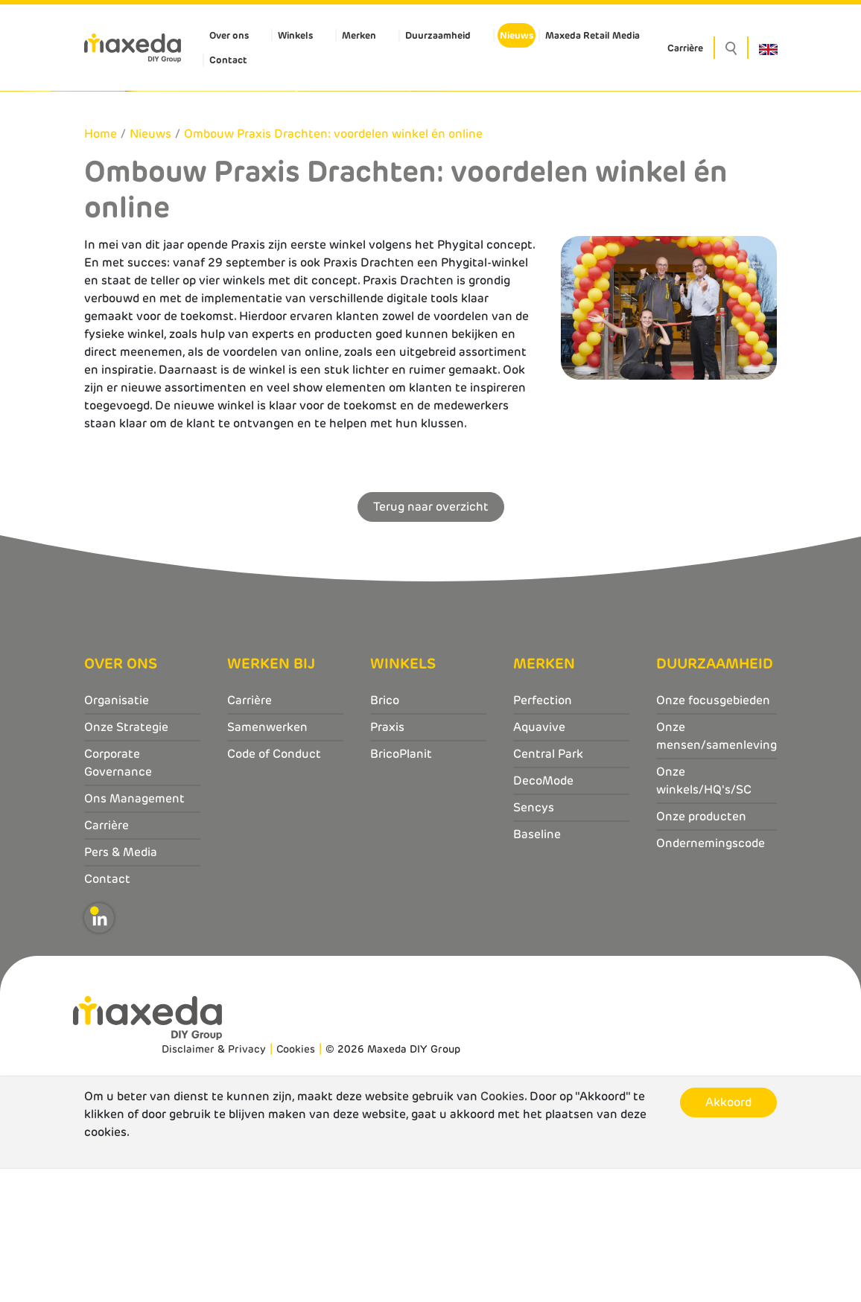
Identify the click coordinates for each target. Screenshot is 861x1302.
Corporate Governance (118, 896)
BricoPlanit (401, 887)
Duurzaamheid (438, 35)
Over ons (229, 35)
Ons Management (134, 931)
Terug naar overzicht (431, 640)
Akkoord (728, 1236)
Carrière (685, 48)
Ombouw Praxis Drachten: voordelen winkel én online (333, 267)
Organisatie (116, 833)
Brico (384, 833)
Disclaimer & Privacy (214, 1183)
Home (100, 267)
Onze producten (701, 949)
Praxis (387, 860)
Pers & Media (120, 985)
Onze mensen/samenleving (716, 869)
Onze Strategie (126, 860)
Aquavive (539, 860)
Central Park (548, 887)
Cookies (295, 1183)
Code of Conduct (274, 887)
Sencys (533, 940)
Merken (359, 35)
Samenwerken (267, 860)
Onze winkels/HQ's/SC (704, 914)
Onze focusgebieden (713, 833)
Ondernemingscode (710, 976)
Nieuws (516, 35)
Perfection (542, 833)
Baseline (537, 967)
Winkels (295, 35)
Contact (228, 60)
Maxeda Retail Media (592, 35)
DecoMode (543, 914)
